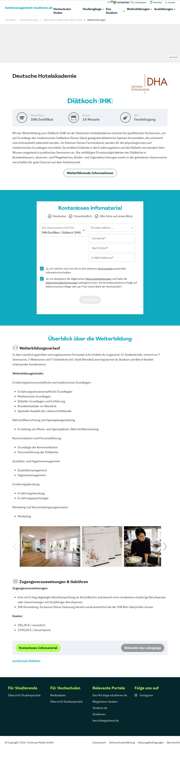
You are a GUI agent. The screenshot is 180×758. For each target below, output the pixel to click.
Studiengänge (92, 9)
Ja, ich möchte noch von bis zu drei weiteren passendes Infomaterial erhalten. (86, 270)
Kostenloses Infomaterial (38, 648)
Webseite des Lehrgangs (142, 648)
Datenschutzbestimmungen (62, 282)
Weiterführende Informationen (90, 173)
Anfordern (90, 300)
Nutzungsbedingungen (98, 278)
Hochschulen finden (62, 11)
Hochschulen (105, 268)
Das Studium (111, 11)
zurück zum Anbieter (26, 661)
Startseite (10, 19)
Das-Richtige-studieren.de (109, 695)
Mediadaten (58, 695)
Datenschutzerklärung (122, 742)
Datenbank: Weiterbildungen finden (63, 19)
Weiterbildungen (138, 9)
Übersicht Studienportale (24, 695)
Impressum (99, 742)
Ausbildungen (163, 9)
